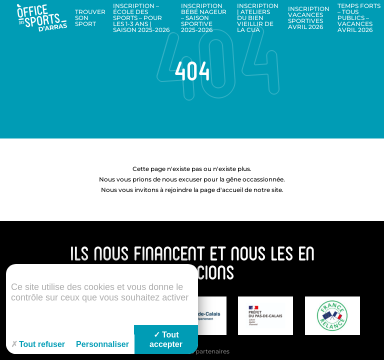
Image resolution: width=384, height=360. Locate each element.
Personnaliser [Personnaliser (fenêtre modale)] (102, 344)
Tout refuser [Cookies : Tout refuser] (38, 344)
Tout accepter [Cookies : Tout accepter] (166, 339)
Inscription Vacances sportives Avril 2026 (309, 17)
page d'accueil (221, 190)
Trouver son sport (90, 18)
